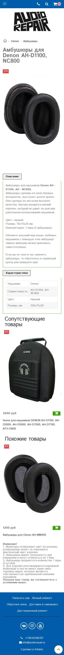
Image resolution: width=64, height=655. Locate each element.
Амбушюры (30, 41)
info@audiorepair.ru (34, 643)
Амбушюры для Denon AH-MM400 (24, 535)
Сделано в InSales (32, 649)
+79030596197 (34, 638)
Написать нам (21, 598)
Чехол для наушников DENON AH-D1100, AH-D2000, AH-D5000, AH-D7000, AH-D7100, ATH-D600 (31, 424)
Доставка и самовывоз (43, 604)
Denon (15, 41)
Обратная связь (17, 604)
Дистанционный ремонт (32, 611)
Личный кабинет (42, 598)
